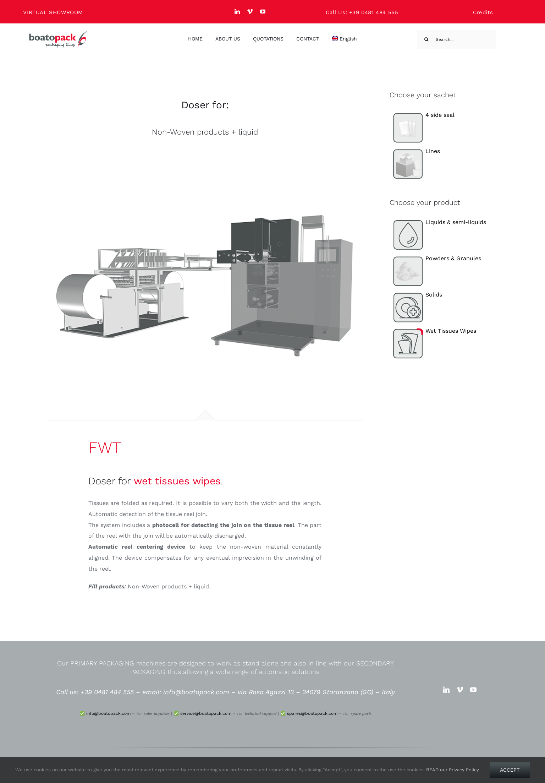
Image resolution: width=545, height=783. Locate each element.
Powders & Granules (435, 258)
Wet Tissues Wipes (433, 330)
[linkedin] (237, 11)
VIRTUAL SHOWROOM (53, 12)
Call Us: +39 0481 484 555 (362, 12)
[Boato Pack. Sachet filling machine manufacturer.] (58, 33)
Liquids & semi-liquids (438, 222)
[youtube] (263, 11)
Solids (416, 294)
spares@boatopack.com (312, 713)
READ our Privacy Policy (452, 769)
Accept (509, 770)
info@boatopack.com (108, 713)
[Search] (426, 39)
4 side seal (422, 115)
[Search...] (456, 39)
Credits (483, 12)
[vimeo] (250, 11)
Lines (415, 151)
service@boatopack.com (205, 713)
